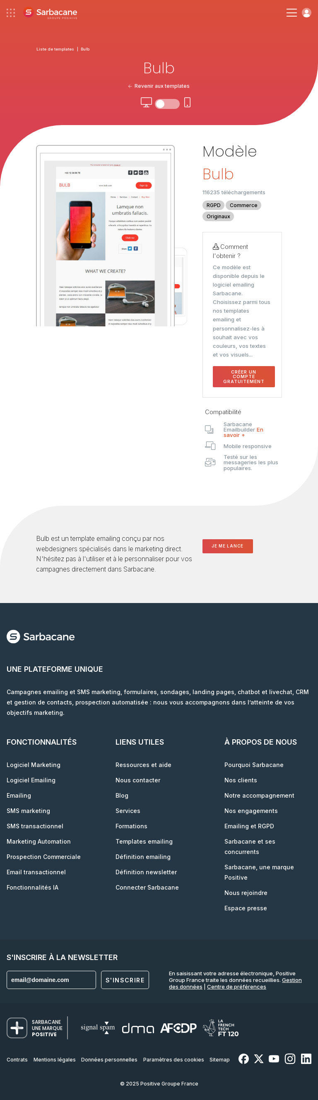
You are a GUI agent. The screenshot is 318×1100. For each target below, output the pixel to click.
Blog (122, 795)
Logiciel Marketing (33, 764)
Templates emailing (144, 841)
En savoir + (243, 432)
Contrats (17, 1060)
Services (128, 810)
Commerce (244, 205)
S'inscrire (125, 980)
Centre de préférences (236, 986)
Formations (131, 826)
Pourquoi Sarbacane (254, 764)
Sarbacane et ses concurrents (249, 846)
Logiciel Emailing (31, 780)
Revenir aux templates (159, 86)
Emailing (19, 795)
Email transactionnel (36, 872)
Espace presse (245, 908)
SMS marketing (28, 810)
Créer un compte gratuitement (244, 376)
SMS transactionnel (35, 826)
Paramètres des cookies (173, 1060)
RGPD (214, 205)
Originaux (218, 216)
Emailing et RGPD (249, 826)
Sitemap (220, 1060)
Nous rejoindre (245, 892)
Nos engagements (251, 810)
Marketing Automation (39, 841)
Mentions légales (55, 1060)
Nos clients (240, 780)
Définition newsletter (146, 872)
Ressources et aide (143, 764)
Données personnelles (109, 1060)
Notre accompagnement (259, 795)
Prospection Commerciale (44, 856)
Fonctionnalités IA (32, 887)
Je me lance (227, 546)
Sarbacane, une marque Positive (259, 872)
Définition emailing (143, 856)
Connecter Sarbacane (147, 887)
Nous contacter (138, 780)
